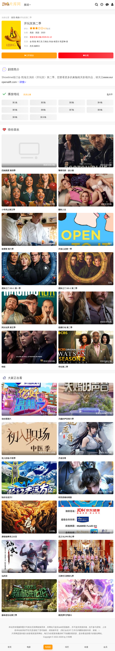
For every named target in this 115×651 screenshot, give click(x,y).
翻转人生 (62, 210)
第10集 (43, 117)
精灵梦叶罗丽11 (65, 615)
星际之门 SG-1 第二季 (67, 288)
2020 (43, 33)
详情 (22, 82)
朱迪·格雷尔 (54, 41)
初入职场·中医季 (9, 458)
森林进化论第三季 (9, 615)
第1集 (14, 102)
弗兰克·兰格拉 (43, 41)
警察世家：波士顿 (66, 170)
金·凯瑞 (33, 41)
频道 (27, 4)
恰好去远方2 (7, 497)
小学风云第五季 (8, 210)
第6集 (43, 110)
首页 (13, 17)
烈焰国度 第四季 (9, 170)
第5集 (14, 110)
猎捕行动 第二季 (65, 327)
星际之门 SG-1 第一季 (11, 288)
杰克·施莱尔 (35, 46)
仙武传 (4, 576)
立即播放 (29, 55)
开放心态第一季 (65, 249)
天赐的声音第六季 (66, 419)
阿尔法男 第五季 (9, 327)
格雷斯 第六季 (8, 249)
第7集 (71, 110)
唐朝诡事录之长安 (9, 537)
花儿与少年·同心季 (66, 537)
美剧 (18, 17)
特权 (3, 367)
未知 (75, 77)
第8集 (100, 110)
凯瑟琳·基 (64, 41)
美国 (37, 33)
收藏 (86, 55)
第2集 (43, 102)
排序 (110, 94)
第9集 (14, 117)
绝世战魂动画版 (65, 497)
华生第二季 (63, 367)
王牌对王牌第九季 (66, 576)
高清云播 (27, 94)
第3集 (71, 102)
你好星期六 (6, 419)
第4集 (100, 102)
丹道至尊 (62, 458)
